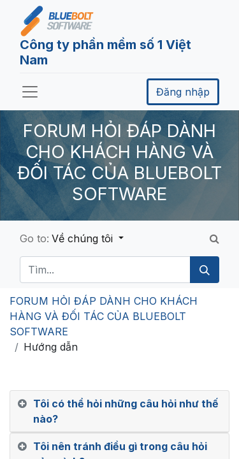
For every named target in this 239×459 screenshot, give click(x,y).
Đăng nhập (183, 91)
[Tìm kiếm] (204, 269)
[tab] (119, 411)
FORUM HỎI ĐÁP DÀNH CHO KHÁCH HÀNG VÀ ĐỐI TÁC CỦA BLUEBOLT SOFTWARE (104, 316)
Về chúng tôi (84, 238)
